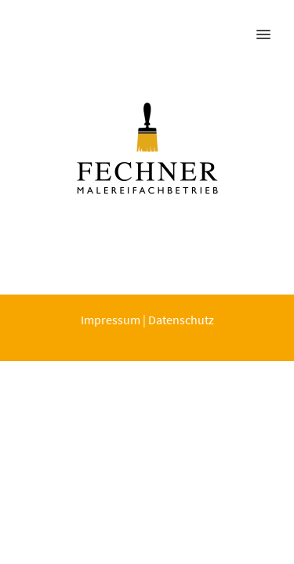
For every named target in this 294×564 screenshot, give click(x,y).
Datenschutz (181, 319)
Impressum (110, 319)
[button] (272, 24)
